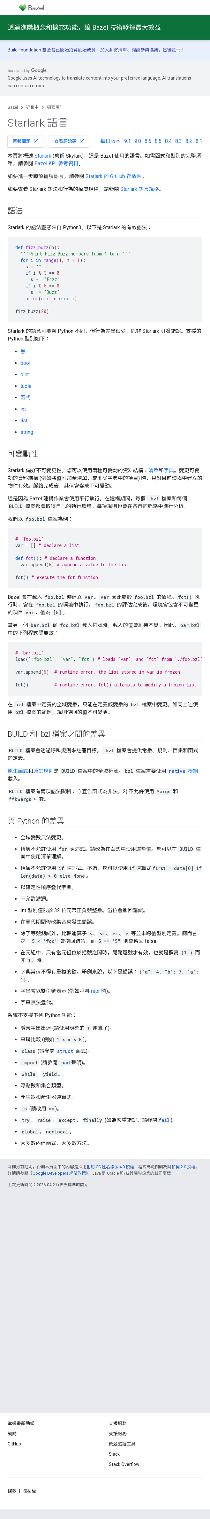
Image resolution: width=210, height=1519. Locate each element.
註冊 (176, 49)
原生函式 (18, 771)
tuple (26, 386)
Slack (114, 1454)
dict (24, 375)
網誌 (12, 1433)
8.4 (168, 141)
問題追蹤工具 (122, 1443)
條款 (12, 1490)
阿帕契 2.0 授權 (181, 1166)
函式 (25, 398)
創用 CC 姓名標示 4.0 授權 (110, 1166)
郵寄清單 (118, 49)
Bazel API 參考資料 (56, 164)
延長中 (32, 107)
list (23, 421)
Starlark (42, 156)
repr (95, 991)
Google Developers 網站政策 (59, 1173)
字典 (169, 470)
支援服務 (118, 1433)
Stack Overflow (124, 1464)
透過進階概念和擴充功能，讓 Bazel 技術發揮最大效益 (84, 27)
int (23, 409)
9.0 (137, 141)
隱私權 (29, 1490)
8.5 (158, 141)
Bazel (13, 107)
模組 (183, 771)
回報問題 (26, 141)
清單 (153, 470)
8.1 (199, 141)
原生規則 (43, 771)
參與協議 (149, 49)
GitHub (14, 1443)
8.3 (178, 141)
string (26, 432)
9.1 (127, 141)
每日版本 (110, 141)
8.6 (148, 141)
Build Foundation (24, 49)
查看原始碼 (69, 141)
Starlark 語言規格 (139, 189)
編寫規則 (55, 107)
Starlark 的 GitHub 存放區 (114, 176)
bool (25, 363)
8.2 (188, 141)
